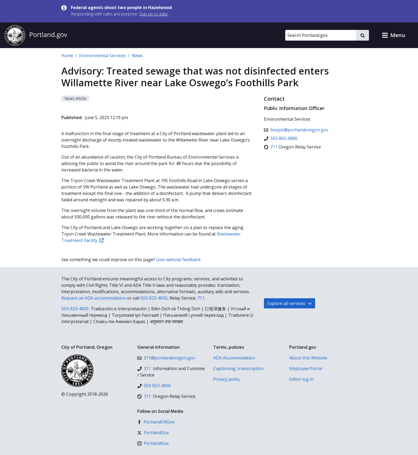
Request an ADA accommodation (93, 298)
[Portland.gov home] (35, 35)
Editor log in (301, 379)
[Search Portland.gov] (320, 35)
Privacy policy (226, 379)
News (137, 55)
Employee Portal (305, 368)
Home (67, 55)
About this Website (308, 358)
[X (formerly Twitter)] (153, 432)
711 (200, 298)
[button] (393, 35)
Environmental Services (102, 55)
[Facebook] (156, 422)
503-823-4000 (153, 298)
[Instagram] (153, 443)
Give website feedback (178, 259)
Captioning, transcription (238, 368)
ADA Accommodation (234, 358)
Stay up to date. (153, 14)
